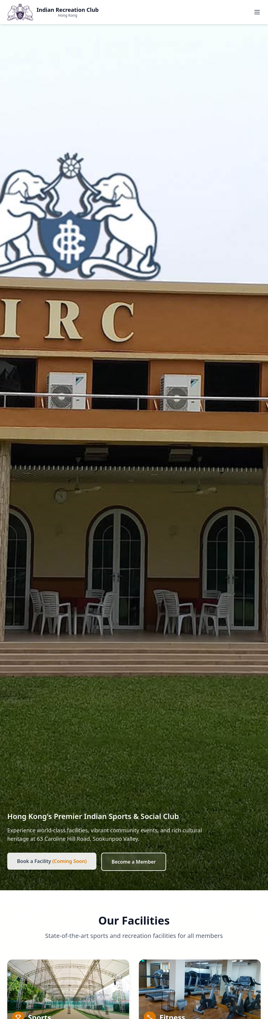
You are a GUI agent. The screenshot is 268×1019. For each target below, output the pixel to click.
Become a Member (134, 861)
